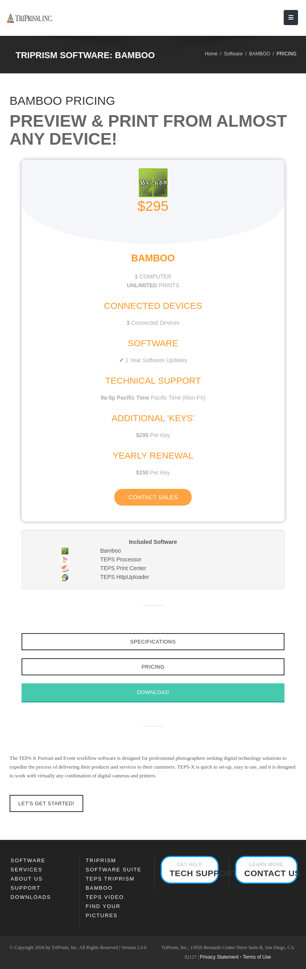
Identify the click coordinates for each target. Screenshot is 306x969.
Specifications (153, 642)
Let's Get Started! (46, 803)
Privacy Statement (219, 957)
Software (233, 54)
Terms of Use (257, 957)
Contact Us (271, 870)
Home (211, 54)
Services (27, 870)
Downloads (31, 897)
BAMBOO (259, 54)
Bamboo (99, 888)
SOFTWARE (28, 860)
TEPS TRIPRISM (110, 879)
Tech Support (194, 870)
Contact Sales (153, 497)
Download (153, 692)
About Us (27, 879)
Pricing (153, 667)
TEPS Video (105, 897)
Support (26, 888)
